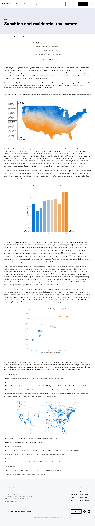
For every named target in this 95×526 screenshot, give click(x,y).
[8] (70, 255)
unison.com (70, 4)
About (72, 492)
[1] (18, 70)
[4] (33, 173)
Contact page (14, 501)
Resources (74, 494)
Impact (73, 497)
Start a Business (84, 500)
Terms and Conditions (19, 511)
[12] (44, 292)
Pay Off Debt (84, 497)
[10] (51, 261)
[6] (73, 247)
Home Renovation (85, 494)
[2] (34, 75)
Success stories (84, 492)
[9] (52, 258)
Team (72, 500)
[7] (64, 250)
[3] (44, 163)
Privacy (29, 511)
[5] (24, 178)
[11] (5, 458)
